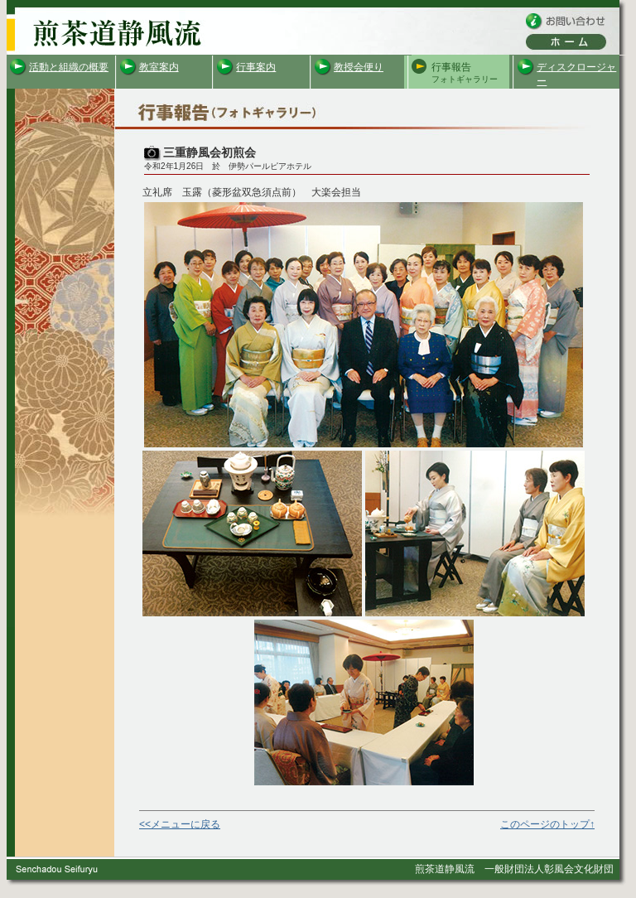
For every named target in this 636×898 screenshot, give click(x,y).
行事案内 (256, 67)
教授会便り (358, 67)
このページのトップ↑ (547, 824)
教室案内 (159, 67)
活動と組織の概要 (68, 67)
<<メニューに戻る (179, 824)
